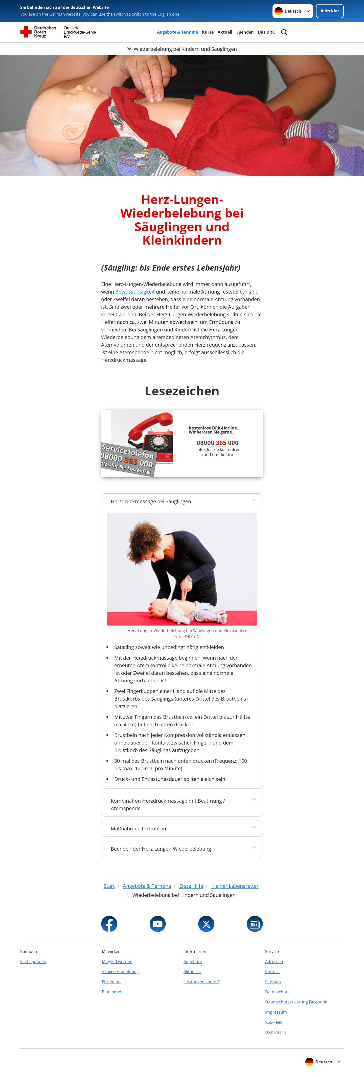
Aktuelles (192, 971)
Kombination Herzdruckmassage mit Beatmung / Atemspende (168, 804)
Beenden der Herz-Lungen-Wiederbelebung (161, 848)
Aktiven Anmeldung (120, 971)
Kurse (208, 32)
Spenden (245, 32)
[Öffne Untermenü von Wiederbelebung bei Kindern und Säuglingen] (182, 49)
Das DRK (266, 32)
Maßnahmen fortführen (138, 828)
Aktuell (225, 32)
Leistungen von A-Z (202, 982)
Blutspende (113, 992)
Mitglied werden (117, 961)
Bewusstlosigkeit (135, 291)
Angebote (193, 961)
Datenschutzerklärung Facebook (296, 1002)
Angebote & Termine (177, 32)
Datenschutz (277, 992)
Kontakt (272, 971)
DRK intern (275, 1032)
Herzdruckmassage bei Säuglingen (151, 501)
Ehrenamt (111, 982)
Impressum (276, 1012)
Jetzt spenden (33, 961)
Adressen (274, 961)
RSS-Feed (274, 1022)
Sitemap (273, 982)
